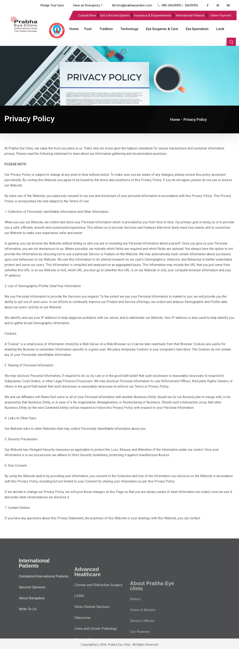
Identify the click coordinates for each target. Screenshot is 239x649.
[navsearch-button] (231, 29)
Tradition (104, 29)
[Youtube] (228, 5)
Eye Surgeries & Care (160, 29)
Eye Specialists (195, 29)
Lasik (218, 29)
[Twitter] (218, 5)
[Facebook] (207, 5)
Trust (87, 29)
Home (73, 29)
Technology (128, 29)
